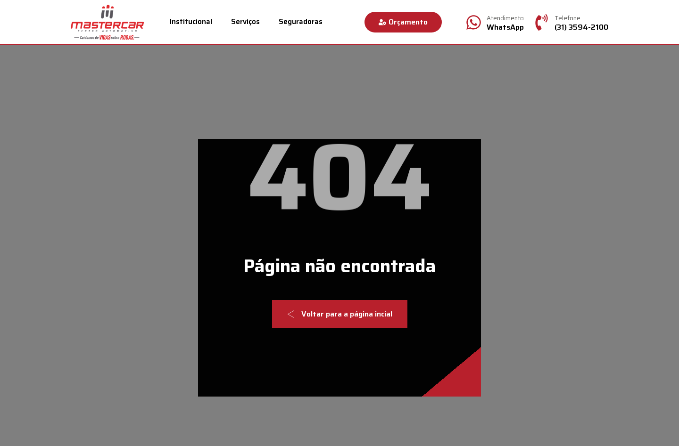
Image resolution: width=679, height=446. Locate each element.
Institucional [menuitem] (191, 21)
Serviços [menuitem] (245, 21)
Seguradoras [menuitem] (301, 21)
